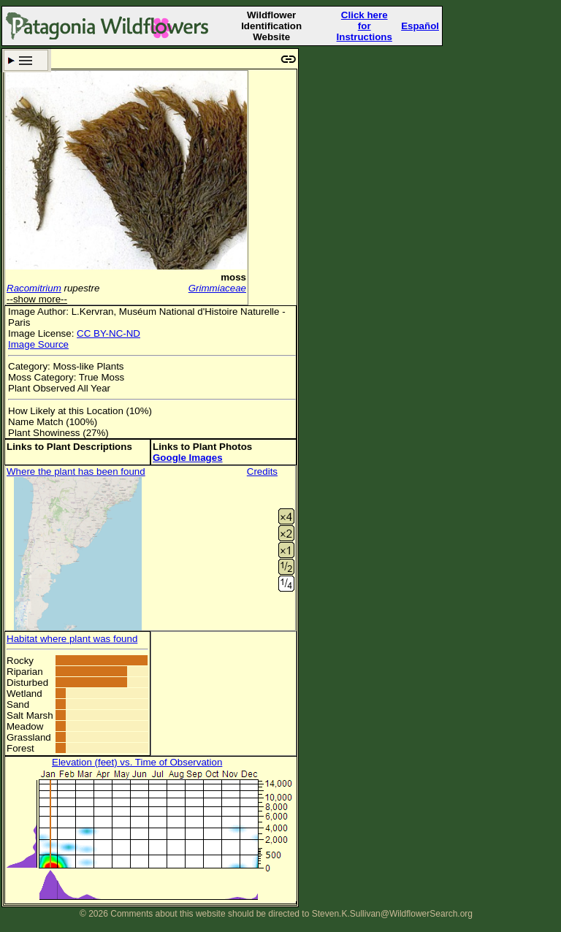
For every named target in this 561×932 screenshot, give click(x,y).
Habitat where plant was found (72, 638)
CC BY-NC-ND (108, 333)
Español (420, 25)
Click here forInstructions (364, 25)
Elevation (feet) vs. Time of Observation (137, 762)
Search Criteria (26, 60)
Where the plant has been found (76, 471)
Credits (262, 471)
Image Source (38, 344)
